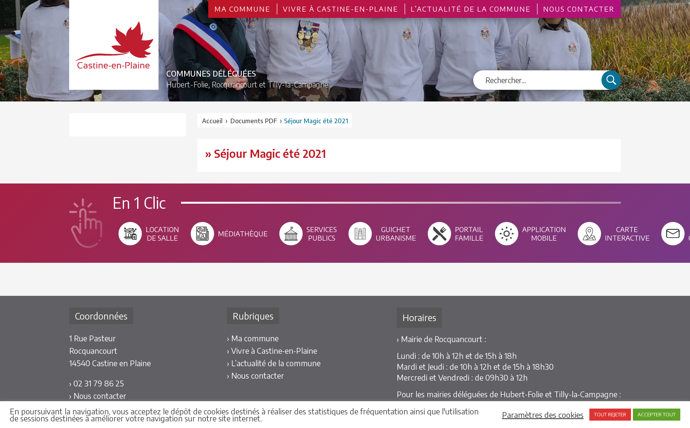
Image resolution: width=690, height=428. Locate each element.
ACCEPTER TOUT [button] (657, 414)
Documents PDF (253, 121)
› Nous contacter (97, 395)
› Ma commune (253, 338)
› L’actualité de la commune (274, 363)
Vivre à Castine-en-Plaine (340, 9)
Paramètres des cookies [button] (543, 414)
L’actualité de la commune (471, 9)
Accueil (212, 121)
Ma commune (242, 9)
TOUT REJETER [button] (610, 414)
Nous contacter (579, 9)
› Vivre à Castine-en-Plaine (272, 350)
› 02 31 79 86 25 (96, 383)
